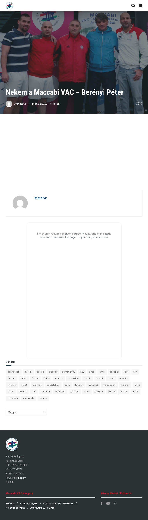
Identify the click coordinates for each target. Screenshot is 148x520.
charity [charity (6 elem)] (53, 372)
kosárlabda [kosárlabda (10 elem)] (53, 385)
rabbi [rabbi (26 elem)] (11, 391)
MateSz (21, 103)
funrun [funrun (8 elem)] (12, 378)
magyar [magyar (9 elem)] (125, 385)
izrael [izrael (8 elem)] (111, 378)
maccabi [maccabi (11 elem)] (93, 385)
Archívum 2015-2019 (42, 507)
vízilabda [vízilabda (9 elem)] (13, 398)
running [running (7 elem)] (45, 391)
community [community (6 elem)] (68, 372)
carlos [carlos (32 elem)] (40, 372)
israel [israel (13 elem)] (99, 378)
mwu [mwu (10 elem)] (137, 385)
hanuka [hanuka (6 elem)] (59, 378)
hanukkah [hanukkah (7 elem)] (73, 378)
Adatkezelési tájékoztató (58, 503)
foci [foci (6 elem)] (126, 372)
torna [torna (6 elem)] (135, 391)
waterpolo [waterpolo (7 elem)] (29, 398)
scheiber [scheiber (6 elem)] (60, 391)
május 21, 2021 (40, 103)
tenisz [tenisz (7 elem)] (111, 391)
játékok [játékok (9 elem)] (12, 385)
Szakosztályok (28, 503)
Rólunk (10, 503)
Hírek (56, 103)
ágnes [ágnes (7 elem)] (43, 398)
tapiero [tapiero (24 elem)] (99, 391)
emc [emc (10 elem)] (91, 372)
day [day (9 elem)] (82, 372)
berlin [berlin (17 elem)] (28, 372)
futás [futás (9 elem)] (47, 378)
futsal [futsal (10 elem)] (35, 378)
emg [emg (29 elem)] (102, 372)
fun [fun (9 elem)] (135, 372)
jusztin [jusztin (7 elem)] (123, 378)
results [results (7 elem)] (23, 391)
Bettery (22, 478)
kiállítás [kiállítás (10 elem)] (37, 385)
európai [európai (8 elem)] (114, 372)
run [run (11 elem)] (34, 391)
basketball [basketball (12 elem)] (14, 372)
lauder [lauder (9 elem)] (79, 385)
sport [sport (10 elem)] (87, 391)
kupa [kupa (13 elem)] (67, 385)
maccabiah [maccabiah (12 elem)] (109, 385)
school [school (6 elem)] (74, 391)
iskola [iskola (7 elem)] (87, 378)
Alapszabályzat (15, 507)
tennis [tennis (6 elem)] (123, 391)
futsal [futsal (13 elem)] (24, 378)
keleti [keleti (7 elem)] (24, 385)
